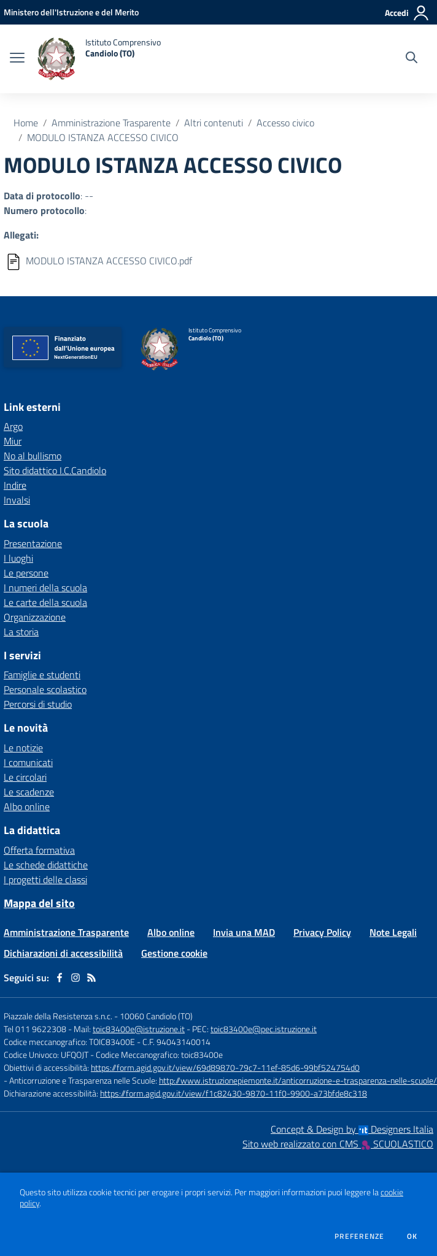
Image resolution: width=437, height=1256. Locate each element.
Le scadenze (29, 791)
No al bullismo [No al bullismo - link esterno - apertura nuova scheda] (32, 455)
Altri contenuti (213, 122)
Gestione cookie (174, 953)
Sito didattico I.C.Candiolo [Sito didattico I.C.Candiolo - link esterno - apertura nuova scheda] (55, 470)
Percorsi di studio (38, 704)
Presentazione (33, 543)
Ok (412, 1236)
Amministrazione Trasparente (111, 122)
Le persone (26, 572)
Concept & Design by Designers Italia (352, 1129)
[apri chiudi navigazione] (17, 59)
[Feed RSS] (91, 977)
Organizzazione (35, 617)
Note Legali (393, 932)
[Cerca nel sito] (411, 59)
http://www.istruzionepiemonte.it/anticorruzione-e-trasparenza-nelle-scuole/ (298, 1080)
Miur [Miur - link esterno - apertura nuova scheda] (12, 441)
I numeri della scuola (45, 587)
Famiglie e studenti (42, 674)
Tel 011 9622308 (35, 1028)
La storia (21, 631)
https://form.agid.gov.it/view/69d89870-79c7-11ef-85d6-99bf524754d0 (225, 1067)
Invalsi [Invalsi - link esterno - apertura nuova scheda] (17, 499)
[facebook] (59, 977)
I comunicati (28, 762)
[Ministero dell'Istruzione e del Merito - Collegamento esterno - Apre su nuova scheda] (71, 12)
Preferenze (359, 1236)
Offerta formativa (39, 850)
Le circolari (25, 777)
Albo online (27, 806)
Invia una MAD (244, 932)
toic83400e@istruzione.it (139, 1028)
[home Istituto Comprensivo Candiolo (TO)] (99, 59)
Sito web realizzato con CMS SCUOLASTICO (337, 1143)
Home (26, 122)
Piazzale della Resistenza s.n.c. (58, 1015)
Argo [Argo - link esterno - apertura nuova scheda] (13, 426)
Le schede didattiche (46, 864)
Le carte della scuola (45, 602)
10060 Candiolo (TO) (156, 1015)
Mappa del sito (39, 903)
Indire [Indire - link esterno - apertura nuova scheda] (15, 485)
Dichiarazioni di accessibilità (63, 953)
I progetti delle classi (45, 879)
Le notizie (23, 747)
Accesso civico (285, 122)
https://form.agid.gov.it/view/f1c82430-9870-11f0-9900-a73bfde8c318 (233, 1093)
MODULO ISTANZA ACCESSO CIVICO (103, 137)
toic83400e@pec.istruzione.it (264, 1028)
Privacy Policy (322, 932)
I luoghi (18, 558)
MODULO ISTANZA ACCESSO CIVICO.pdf (109, 260)
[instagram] (75, 977)
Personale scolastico (45, 689)
